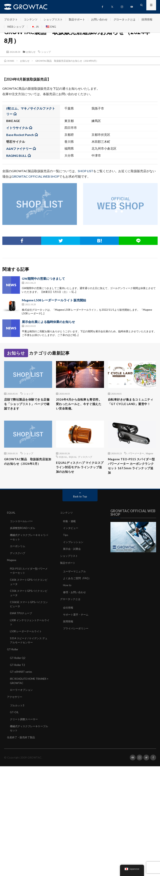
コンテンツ (30, 19)
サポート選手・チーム (76, 622)
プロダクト (11, 19)
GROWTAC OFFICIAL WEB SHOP (35, 176)
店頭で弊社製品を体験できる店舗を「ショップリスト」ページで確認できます (27, 405)
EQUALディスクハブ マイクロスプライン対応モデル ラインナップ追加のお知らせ (80, 475)
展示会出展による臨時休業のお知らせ (48, 322)
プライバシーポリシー (76, 636)
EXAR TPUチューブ (22, 621)
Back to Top (80, 506)
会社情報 (68, 616)
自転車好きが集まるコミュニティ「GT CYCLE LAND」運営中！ (131, 405)
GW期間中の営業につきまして (43, 278)
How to (67, 594)
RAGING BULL (16, 155)
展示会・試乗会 (72, 558)
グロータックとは (124, 19)
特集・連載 (70, 531)
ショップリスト (53, 19)
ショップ (46, 52)
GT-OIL (15, 718)
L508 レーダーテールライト (27, 639)
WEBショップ (15, 26)
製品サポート (77, 19)
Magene (149, 460)
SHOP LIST (85, 171)
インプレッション (74, 551)
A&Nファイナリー (19, 148)
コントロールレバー (22, 531)
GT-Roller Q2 (18, 665)
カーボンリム (18, 555)
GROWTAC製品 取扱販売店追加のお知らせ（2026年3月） (28, 472)
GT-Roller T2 (18, 671)
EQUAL (63, 464)
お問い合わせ (99, 19)
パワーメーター (136, 460)
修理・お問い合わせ (75, 600)
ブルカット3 (17, 711)
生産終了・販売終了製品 (22, 742)
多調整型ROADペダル (23, 538)
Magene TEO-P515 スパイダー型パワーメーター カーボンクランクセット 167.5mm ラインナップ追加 (132, 475)
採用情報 (146, 19)
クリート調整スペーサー (25, 725)
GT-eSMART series (22, 678)
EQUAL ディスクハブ (80, 464)
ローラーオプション (22, 696)
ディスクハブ (18, 562)
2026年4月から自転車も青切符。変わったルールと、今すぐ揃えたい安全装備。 (79, 408)
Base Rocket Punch (20, 135)
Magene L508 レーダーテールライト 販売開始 (54, 300)
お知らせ (31, 52)
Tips (65, 544)
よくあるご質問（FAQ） (78, 587)
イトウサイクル (17, 128)
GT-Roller (13, 656)
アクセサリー (15, 703)
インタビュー (71, 538)
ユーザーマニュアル (75, 580)
